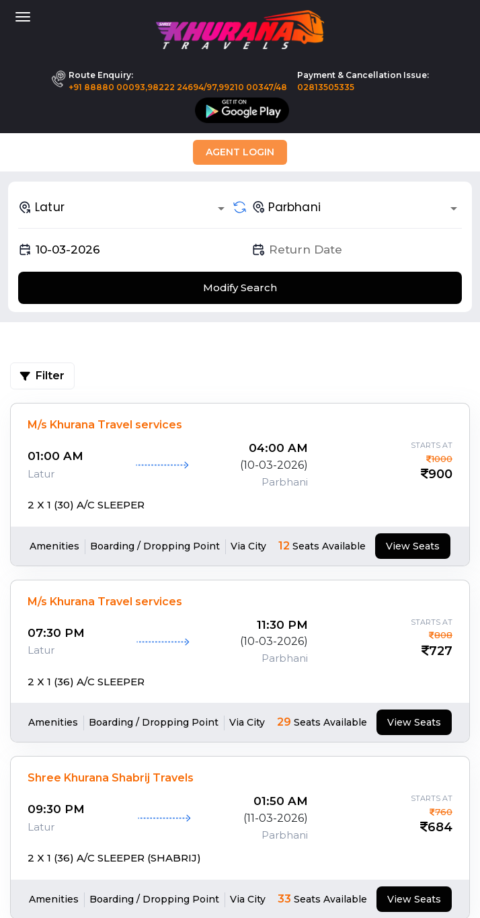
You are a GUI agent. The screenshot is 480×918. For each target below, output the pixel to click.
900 (440, 474)
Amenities (54, 546)
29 (284, 722)
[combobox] (123, 207)
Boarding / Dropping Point (155, 546)
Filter (42, 375)
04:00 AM (278, 448)
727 (440, 651)
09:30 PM (56, 809)
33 (284, 898)
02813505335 (325, 87)
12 (284, 545)
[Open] (221, 208)
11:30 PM (282, 625)
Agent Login (240, 152)
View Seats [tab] (413, 546)
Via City (248, 546)
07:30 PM (56, 633)
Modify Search (240, 287)
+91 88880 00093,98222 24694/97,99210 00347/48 (178, 87)
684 (440, 827)
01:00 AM (55, 456)
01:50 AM (280, 801)
